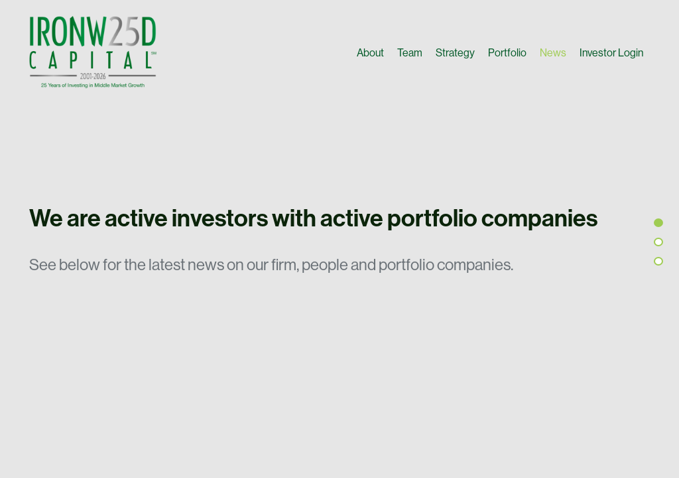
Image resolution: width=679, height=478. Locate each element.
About (370, 52)
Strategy (455, 52)
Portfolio (507, 52)
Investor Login (611, 52)
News (553, 52)
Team (409, 52)
